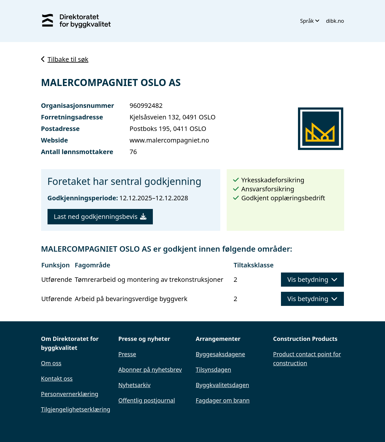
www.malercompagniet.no (169, 140)
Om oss (51, 363)
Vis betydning (312, 279)
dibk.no (335, 20)
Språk (310, 20)
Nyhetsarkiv (134, 385)
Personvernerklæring (70, 394)
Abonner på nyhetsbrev (150, 369)
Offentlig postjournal (146, 400)
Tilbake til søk (65, 59)
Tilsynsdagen (213, 369)
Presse (127, 354)
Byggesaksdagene (220, 354)
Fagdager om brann (223, 400)
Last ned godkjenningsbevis (100, 216)
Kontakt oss (57, 378)
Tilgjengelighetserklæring (75, 409)
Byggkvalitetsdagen (222, 385)
